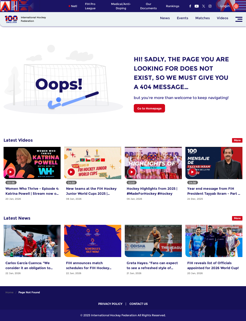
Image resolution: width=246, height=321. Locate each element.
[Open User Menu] (228, 6)
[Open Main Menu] (239, 19)
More (237, 140)
